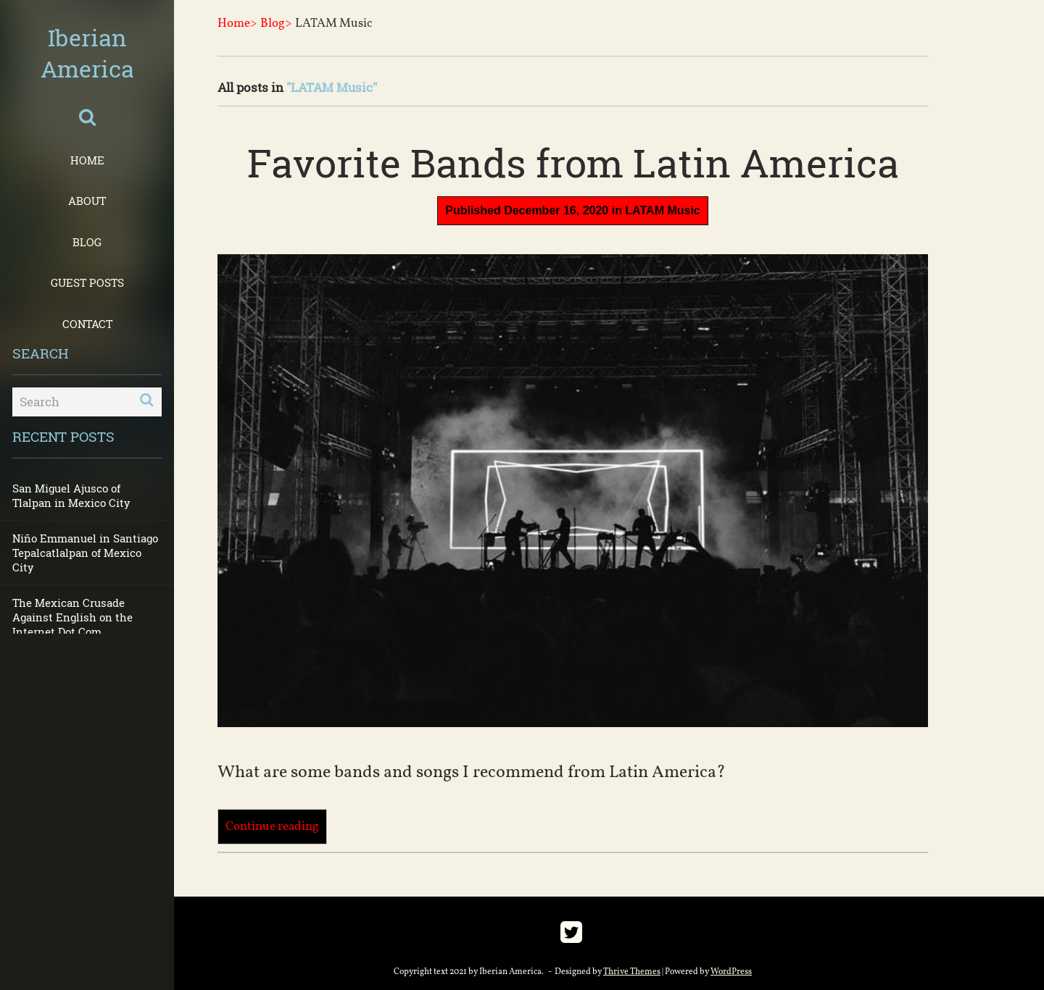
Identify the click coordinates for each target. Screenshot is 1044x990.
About (87, 200)
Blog (87, 242)
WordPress (731, 972)
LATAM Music (662, 210)
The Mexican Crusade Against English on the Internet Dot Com (72, 617)
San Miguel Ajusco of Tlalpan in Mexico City (71, 495)
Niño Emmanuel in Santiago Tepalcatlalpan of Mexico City (85, 552)
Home (87, 160)
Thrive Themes (631, 972)
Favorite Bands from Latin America (573, 162)
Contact (87, 323)
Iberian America (87, 53)
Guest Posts (87, 282)
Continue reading (272, 826)
